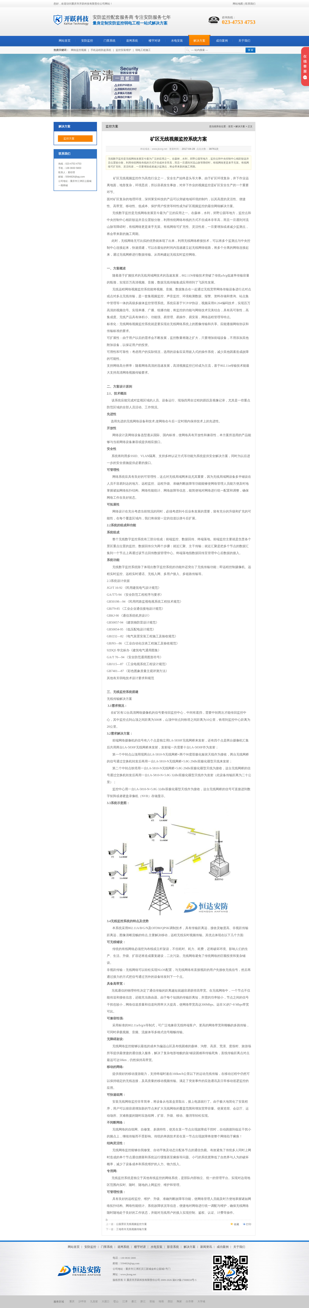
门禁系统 (109, 40)
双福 (152, 1301)
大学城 (201, 1301)
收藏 (236, 1224)
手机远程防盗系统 (101, 50)
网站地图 (238, 3)
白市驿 (190, 1301)
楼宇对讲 (154, 40)
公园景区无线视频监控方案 (131, 1224)
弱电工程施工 (143, 50)
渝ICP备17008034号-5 (184, 1279)
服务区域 (59, 1301)
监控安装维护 (123, 50)
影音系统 (173, 1246)
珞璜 (161, 1301)
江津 (125, 1301)
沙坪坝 (82, 1301)
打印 (248, 1224)
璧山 (115, 1301)
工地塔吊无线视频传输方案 (131, 1229)
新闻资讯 (206, 1246)
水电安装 (177, 40)
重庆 (71, 1301)
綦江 (134, 1301)
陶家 (179, 1301)
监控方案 (68, 138)
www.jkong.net (128, 1274)
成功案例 (222, 40)
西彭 (170, 1301)
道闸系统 (132, 40)
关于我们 (244, 40)
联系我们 (250, 3)
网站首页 (65, 40)
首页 (230, 126)
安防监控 (87, 40)
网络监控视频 (78, 50)
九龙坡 (94, 1301)
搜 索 (250, 50)
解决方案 (199, 40)
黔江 (143, 1301)
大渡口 (105, 1301)
